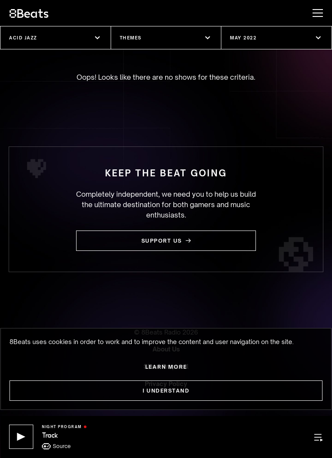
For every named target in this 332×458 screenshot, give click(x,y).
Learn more (166, 367)
